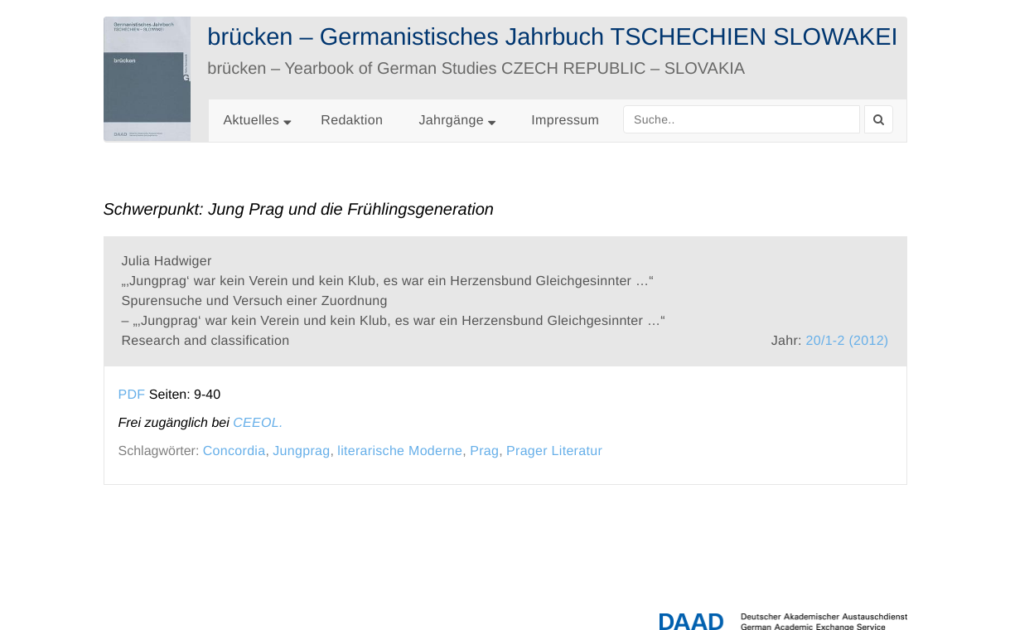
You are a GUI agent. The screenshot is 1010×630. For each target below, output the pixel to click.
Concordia (234, 451)
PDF (132, 395)
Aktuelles (252, 121)
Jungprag (301, 451)
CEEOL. (258, 423)
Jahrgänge (457, 121)
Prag (484, 451)
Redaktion (352, 121)
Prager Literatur (554, 451)
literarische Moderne (399, 451)
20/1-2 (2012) (847, 341)
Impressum (565, 121)
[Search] (878, 119)
